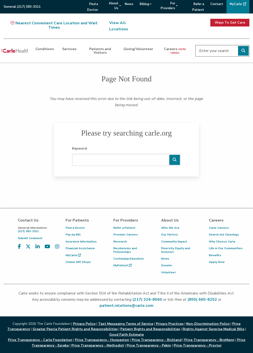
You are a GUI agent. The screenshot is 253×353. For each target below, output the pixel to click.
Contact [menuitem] (216, 4)
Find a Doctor (75, 228)
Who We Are (170, 228)
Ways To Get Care (230, 22)
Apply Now (217, 262)
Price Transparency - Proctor (198, 345)
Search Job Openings (224, 234)
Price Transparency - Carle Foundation (40, 340)
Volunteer (168, 272)
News (165, 259)
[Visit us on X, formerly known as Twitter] (28, 246)
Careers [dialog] (175, 50)
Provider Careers (125, 234)
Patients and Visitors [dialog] (100, 50)
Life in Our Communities (226, 248)
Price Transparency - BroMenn (209, 340)
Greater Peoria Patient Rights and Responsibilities (75, 329)
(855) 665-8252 (202, 299)
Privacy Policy (84, 323)
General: (22, 7)
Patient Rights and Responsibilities (150, 329)
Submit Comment (30, 238)
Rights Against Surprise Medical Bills (213, 329)
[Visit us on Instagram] (57, 246)
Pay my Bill (73, 234)
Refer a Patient (124, 228)
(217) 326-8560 (147, 299)
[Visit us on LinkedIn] (37, 246)
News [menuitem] (129, 4)
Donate (166, 265)
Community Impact (174, 241)
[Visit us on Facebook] (19, 246)
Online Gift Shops (78, 262)
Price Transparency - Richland (157, 340)
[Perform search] (243, 51)
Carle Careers (219, 228)
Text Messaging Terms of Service (125, 323)
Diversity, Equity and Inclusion (175, 250)
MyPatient (122, 265)
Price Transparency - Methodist (97, 345)
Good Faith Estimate (126, 334)
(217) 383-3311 (38, 229)
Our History (169, 234)
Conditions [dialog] (44, 48)
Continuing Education (128, 259)
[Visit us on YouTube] (47, 246)
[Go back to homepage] (14, 51)
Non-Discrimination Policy (208, 323)
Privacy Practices (170, 323)
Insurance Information (81, 241)
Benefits (215, 255)
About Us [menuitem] (113, 5)
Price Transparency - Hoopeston (102, 340)
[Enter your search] (222, 51)
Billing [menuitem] (144, 4)
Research (120, 241)
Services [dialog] (69, 48)
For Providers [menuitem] (168, 5)
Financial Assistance (80, 248)
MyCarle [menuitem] (236, 4)
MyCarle (73, 255)
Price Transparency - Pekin (149, 345)
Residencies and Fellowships (125, 250)
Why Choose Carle (222, 241)
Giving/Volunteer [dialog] (138, 48)
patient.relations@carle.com (126, 305)
